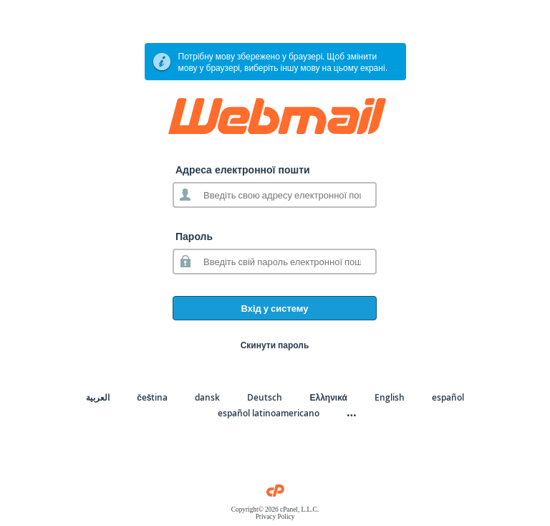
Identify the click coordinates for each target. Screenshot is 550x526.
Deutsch (264, 397)
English (390, 397)
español (448, 397)
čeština (152, 397)
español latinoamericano (268, 413)
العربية (98, 397)
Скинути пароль (275, 345)
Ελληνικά (328, 397)
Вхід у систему (274, 308)
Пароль (194, 236)
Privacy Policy (275, 516)
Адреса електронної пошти (242, 169)
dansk (207, 397)
